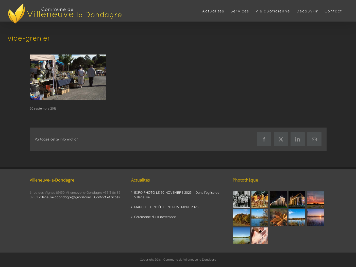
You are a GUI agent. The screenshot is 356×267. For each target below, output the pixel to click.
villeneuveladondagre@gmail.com (65, 197)
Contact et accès (107, 197)
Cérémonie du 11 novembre (155, 217)
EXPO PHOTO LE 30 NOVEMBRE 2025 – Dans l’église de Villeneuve (176, 194)
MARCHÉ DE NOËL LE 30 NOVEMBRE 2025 (166, 207)
